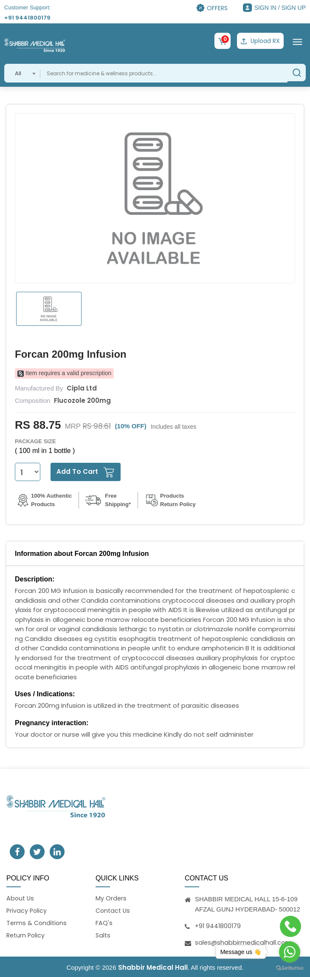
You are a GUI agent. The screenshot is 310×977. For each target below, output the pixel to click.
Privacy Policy (27, 910)
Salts (103, 935)
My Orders (111, 896)
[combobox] (22, 72)
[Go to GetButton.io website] (289, 968)
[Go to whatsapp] (289, 952)
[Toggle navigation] (297, 41)
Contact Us (114, 910)
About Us (20, 896)
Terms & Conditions (37, 922)
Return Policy (26, 935)
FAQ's (104, 922)
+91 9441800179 (27, 18)
